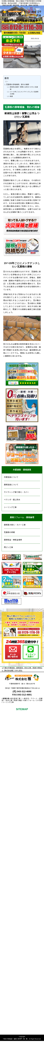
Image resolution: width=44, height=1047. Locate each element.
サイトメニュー (6, 1018)
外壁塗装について (11, 477)
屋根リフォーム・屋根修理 (22, 517)
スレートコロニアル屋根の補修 (6, 914)
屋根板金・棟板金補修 (13, 540)
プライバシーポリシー (6, 1027)
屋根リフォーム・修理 (6, 855)
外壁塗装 (7, 791)
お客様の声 (6, 770)
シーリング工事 (10, 507)
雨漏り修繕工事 (6, 937)
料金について (6, 729)
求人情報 (7, 988)
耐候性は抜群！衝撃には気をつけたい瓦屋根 (24, 88)
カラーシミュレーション (6, 816)
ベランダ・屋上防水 (12, 500)
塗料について (6, 803)
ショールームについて (6, 962)
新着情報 (7, 983)
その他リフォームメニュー (6, 780)
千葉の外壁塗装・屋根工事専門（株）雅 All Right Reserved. (22, 1039)
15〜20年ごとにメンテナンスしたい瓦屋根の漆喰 (24, 93)
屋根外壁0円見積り (6, 749)
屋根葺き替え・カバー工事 (15, 525)
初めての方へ (6, 719)
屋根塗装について (11, 485)
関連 (11, 96)
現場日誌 (7, 762)
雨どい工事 (8, 547)
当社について (7, 949)
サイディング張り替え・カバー (16, 492)
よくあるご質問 (6, 1008)
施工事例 (7, 757)
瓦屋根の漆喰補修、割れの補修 (17, 84)
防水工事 (6, 826)
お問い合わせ (7, 995)
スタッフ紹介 (6, 975)
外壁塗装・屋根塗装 (22, 470)
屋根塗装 (7, 796)
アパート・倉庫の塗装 (6, 843)
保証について (6, 739)
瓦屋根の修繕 (9, 532)
